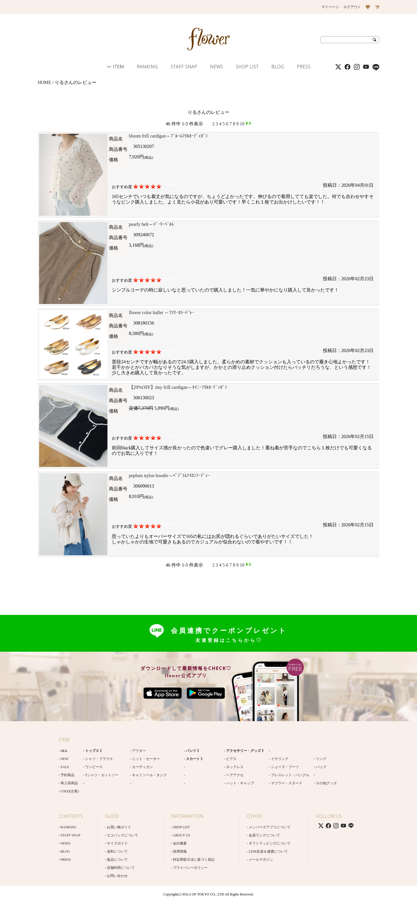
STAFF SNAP (184, 66)
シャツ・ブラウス (99, 759)
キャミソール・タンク (149, 775)
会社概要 (180, 843)
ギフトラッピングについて (269, 843)
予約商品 (67, 775)
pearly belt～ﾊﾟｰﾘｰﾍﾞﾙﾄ (151, 224)
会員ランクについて (264, 835)
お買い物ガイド (119, 827)
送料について (117, 851)
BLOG (277, 66)
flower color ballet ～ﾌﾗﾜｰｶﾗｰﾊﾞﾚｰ (161, 312)
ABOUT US (181, 835)
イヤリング (279, 759)
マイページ (330, 7)
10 (242, 123)
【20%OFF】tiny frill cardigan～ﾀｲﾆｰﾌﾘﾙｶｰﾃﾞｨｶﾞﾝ (178, 387)
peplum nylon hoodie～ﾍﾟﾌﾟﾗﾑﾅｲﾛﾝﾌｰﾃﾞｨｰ (169, 475)
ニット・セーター (146, 759)
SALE (65, 767)
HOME (44, 82)
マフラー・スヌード (286, 783)
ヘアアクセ (235, 775)
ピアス (231, 759)
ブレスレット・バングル (290, 775)
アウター (139, 751)
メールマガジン (261, 860)
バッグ (321, 767)
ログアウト (352, 7)
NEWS (216, 66)
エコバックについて (122, 835)
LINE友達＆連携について (268, 851)
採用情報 (180, 851)
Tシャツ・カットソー (101, 775)
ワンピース (94, 767)
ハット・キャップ (240, 783)
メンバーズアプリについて (269, 827)
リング (321, 759)
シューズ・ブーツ (285, 767)
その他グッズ (326, 783)
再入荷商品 (69, 783)
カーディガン (142, 767)
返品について (117, 860)
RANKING (147, 66)
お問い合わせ (117, 876)
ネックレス (235, 767)
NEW (64, 759)
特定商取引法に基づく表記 (194, 860)
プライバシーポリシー (190, 868)
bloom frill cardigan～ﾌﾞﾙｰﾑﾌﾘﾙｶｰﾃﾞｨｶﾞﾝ (168, 135)
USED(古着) (70, 791)
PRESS (303, 66)
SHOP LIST (247, 66)
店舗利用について (121, 868)
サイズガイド (117, 843)
